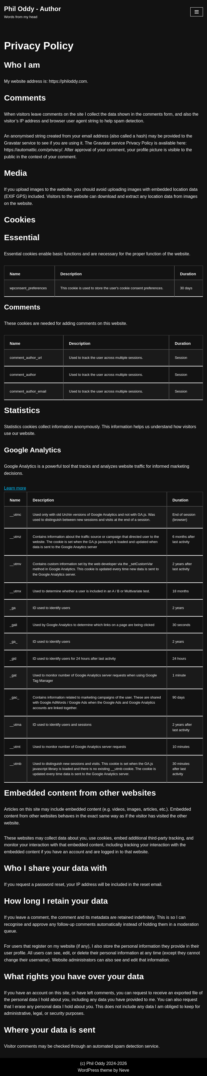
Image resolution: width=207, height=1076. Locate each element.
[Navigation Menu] (196, 11)
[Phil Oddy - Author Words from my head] (32, 12)
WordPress (88, 1070)
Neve (124, 1070)
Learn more (15, 488)
